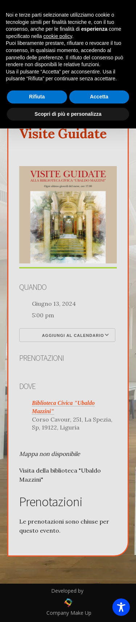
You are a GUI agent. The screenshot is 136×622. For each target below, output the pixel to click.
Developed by (68, 590)
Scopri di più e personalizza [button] (67, 114)
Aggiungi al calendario (67, 335)
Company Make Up (68, 612)
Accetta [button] (99, 97)
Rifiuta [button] (37, 97)
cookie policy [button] (58, 36)
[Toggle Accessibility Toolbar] (121, 607)
